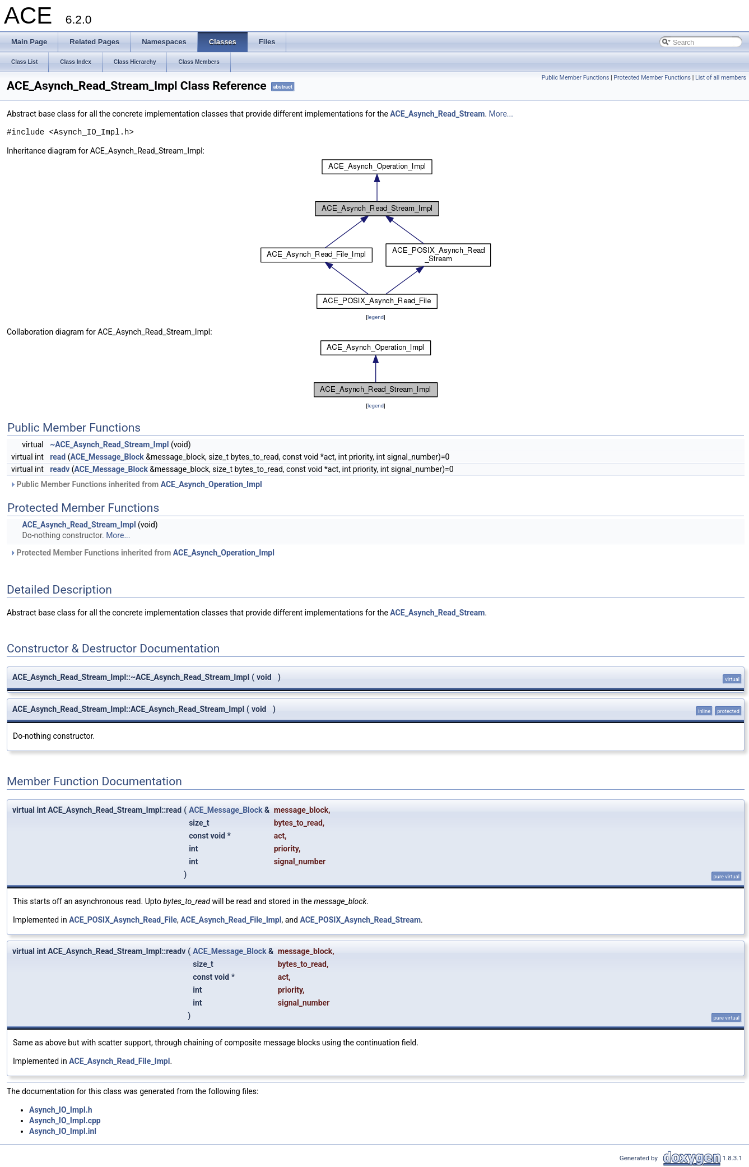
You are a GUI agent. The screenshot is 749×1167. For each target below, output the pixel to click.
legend (375, 317)
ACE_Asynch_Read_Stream (437, 113)
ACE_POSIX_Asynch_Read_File (123, 919)
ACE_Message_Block (106, 456)
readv (59, 469)
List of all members (720, 77)
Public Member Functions (576, 77)
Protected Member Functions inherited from (142, 552)
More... (501, 113)
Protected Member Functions (652, 77)
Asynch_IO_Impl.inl (62, 1131)
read (58, 456)
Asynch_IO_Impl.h (60, 1109)
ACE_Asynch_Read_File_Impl (230, 919)
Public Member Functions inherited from (136, 484)
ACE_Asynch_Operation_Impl (211, 484)
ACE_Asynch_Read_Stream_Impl (79, 524)
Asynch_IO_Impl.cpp (65, 1120)
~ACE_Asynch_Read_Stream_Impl (109, 444)
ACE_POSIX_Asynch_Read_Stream (360, 919)
